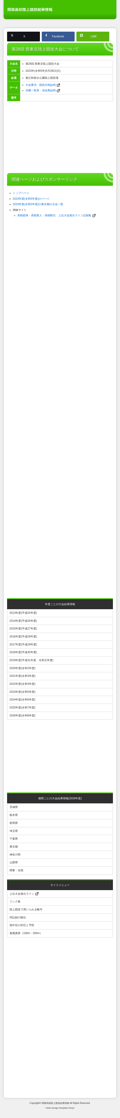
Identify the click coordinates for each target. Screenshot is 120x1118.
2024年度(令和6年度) (22, 699)
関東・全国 (16, 871)
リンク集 (15, 902)
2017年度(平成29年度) (23, 644)
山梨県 (14, 863)
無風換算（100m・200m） (26, 934)
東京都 (14, 847)
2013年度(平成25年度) (23, 612)
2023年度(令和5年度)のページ (31, 198)
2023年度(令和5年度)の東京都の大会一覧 (38, 203)
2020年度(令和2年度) (22, 668)
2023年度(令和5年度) (22, 691)
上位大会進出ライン (24, 894)
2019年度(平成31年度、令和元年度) (31, 660)
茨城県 (14, 807)
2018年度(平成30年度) (23, 652)
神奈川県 (15, 855)
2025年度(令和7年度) (22, 707)
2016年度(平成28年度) (23, 636)
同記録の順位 (18, 918)
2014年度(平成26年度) (23, 620)
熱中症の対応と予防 (22, 926)
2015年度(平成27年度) (23, 628)
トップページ (21, 192)
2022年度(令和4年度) (22, 683)
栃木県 (14, 815)
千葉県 (14, 839)
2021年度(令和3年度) (22, 675)
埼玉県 (14, 831)
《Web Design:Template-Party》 (60, 1109)
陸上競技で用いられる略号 (26, 910)
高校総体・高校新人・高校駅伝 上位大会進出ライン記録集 (54, 214)
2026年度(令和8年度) (22, 715)
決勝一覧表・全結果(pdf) (41, 90)
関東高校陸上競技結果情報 (55, 1104)
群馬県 (14, 823)
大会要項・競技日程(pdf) (41, 85)
